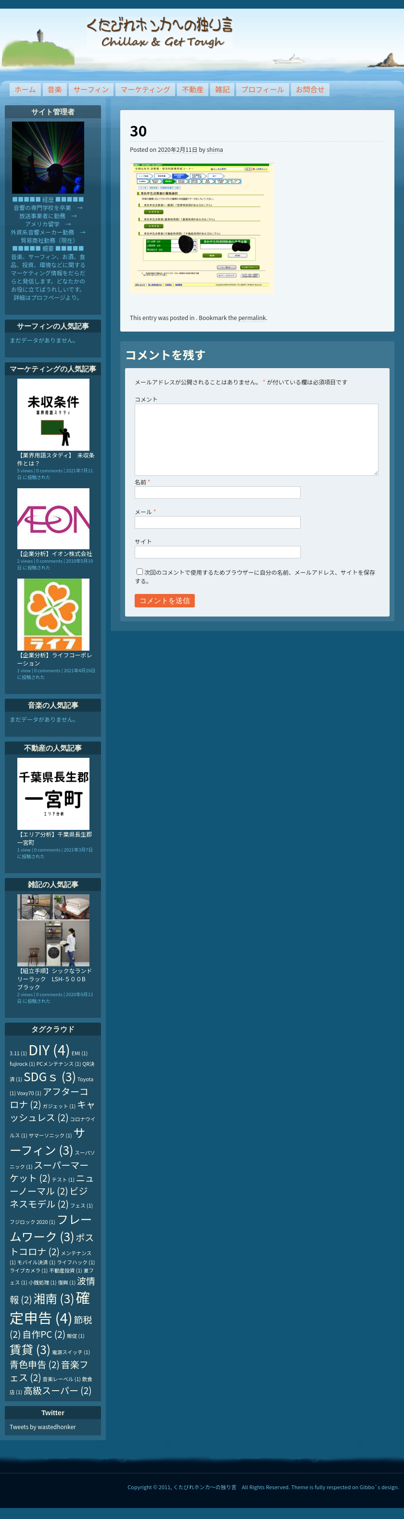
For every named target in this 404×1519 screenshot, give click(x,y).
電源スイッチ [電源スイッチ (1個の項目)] (71, 1352)
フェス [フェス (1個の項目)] (81, 1205)
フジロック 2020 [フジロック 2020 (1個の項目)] (32, 1221)
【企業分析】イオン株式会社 (54, 553)
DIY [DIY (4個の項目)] (49, 1049)
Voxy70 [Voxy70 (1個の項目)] (29, 1093)
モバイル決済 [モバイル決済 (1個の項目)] (36, 1262)
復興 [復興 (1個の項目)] (67, 1282)
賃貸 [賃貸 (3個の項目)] (30, 1349)
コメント (146, 399)
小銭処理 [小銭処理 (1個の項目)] (43, 1282)
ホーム (25, 89)
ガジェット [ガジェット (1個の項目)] (59, 1106)
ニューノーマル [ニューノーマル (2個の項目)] (52, 1184)
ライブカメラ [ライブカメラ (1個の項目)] (29, 1270)
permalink (251, 317)
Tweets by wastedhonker (43, 1426)
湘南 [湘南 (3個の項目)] (53, 1298)
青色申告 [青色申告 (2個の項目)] (35, 1364)
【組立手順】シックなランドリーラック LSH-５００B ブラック (54, 978)
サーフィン (91, 89)
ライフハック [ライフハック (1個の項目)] (76, 1262)
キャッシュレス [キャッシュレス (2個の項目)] (52, 1111)
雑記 (222, 89)
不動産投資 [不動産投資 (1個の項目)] (65, 1270)
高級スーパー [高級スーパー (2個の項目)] (58, 1389)
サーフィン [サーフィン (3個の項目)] (47, 1141)
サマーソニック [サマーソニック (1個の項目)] (50, 1135)
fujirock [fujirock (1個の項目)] (22, 1063)
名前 (142, 482)
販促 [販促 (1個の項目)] (76, 1335)
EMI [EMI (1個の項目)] (80, 1053)
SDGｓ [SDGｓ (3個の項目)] (50, 1076)
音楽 (55, 89)
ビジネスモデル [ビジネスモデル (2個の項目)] (49, 1197)
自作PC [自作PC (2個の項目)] (43, 1333)
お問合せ (310, 89)
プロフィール (262, 89)
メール (145, 511)
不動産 (192, 89)
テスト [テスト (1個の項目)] (63, 1179)
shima (215, 149)
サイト (143, 541)
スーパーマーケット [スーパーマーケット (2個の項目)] (49, 1171)
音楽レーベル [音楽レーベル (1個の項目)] (62, 1379)
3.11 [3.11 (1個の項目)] (18, 1053)
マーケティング (145, 89)
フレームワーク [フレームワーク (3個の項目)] (51, 1227)
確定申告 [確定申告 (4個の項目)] (50, 1307)
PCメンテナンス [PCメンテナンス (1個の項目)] (59, 1063)
